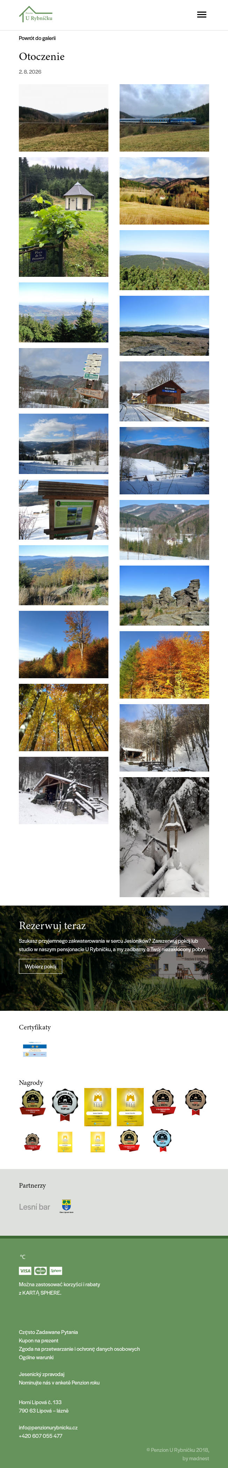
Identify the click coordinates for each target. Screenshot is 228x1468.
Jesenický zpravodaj (41, 1373)
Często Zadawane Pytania (48, 1331)
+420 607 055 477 (40, 1435)
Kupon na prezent (38, 1340)
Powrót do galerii (37, 37)
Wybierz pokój (40, 966)
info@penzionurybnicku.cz (48, 1427)
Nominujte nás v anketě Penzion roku (59, 1382)
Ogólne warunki (36, 1357)
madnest (199, 1458)
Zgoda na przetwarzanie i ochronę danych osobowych (79, 1348)
